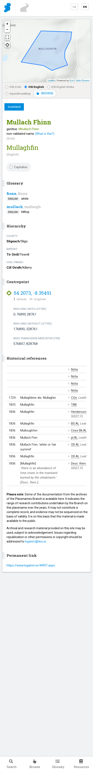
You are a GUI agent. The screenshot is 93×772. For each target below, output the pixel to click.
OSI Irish (13, 86)
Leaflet (51, 80)
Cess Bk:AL (79, 430)
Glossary (58, 764)
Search (11, 764)
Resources (81, 764)
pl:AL (74, 437)
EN (85, 6)
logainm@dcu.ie (35, 541)
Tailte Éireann (82, 80)
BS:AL (75, 423)
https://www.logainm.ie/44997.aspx (31, 565)
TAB (74, 404)
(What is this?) (44, 133)
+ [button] (7, 23)
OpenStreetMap (18, 93)
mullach (15, 206)
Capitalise (18, 167)
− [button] (7, 29)
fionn (11, 193)
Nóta (74, 369)
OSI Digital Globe (60, 86)
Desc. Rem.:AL (81, 463)
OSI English (34, 86)
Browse (35, 764)
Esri (72, 80)
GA (74, 6)
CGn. (74, 398)
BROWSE (44, 93)
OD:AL (75, 444)
